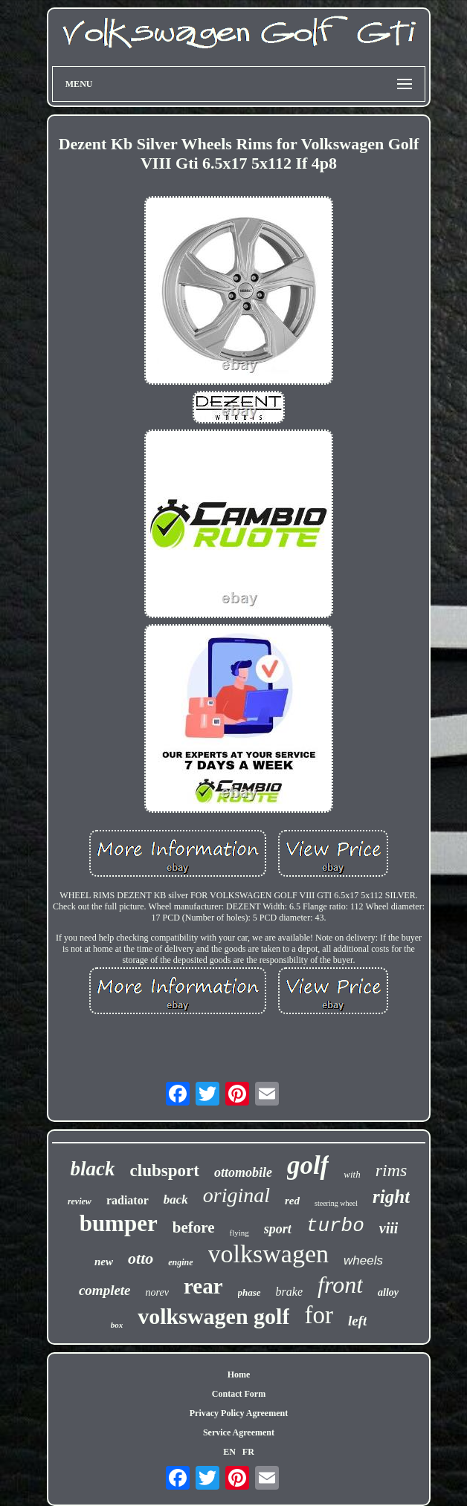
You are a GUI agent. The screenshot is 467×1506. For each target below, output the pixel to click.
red (292, 1201)
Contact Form (238, 1394)
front (340, 1284)
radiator (127, 1200)
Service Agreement (238, 1432)
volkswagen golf (213, 1316)
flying (238, 1232)
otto (140, 1258)
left (357, 1320)
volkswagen (268, 1254)
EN (229, 1452)
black (93, 1169)
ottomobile (243, 1172)
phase (249, 1292)
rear (203, 1286)
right (391, 1197)
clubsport (164, 1170)
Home (239, 1374)
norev (157, 1292)
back (176, 1199)
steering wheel (336, 1203)
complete (105, 1290)
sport (278, 1228)
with (352, 1174)
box (117, 1324)
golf (308, 1165)
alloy (388, 1292)
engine (180, 1262)
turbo (335, 1226)
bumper (119, 1223)
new (103, 1262)
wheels (363, 1260)
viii (389, 1228)
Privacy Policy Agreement (239, 1413)
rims (392, 1170)
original (236, 1195)
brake (289, 1291)
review (79, 1201)
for (318, 1315)
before (194, 1227)
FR (248, 1452)
